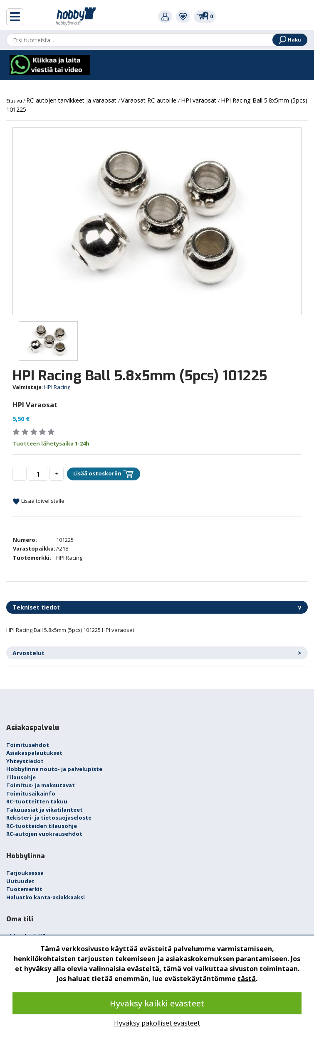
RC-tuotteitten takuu (36, 801)
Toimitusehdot (27, 745)
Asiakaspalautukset (34, 752)
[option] (157, 221)
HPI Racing (57, 387)
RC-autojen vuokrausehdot (44, 833)
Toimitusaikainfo (30, 793)
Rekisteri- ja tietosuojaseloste (48, 817)
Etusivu (14, 101)
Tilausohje (21, 777)
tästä (246, 978)
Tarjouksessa (25, 872)
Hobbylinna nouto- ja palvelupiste (54, 769)
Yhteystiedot (25, 761)
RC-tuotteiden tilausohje (41, 826)
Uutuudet (20, 881)
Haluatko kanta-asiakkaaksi (45, 897)
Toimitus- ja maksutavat (40, 785)
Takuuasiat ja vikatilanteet (44, 809)
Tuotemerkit (24, 889)
